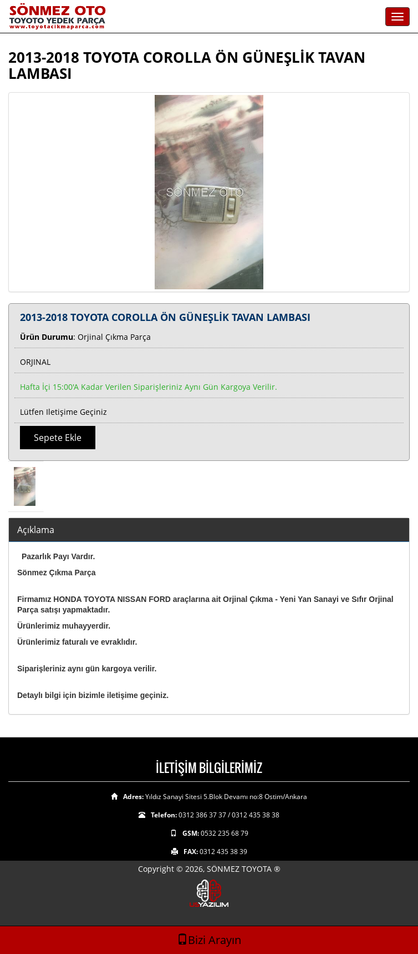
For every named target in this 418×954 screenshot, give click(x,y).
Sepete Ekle (57, 437)
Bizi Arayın (209, 939)
